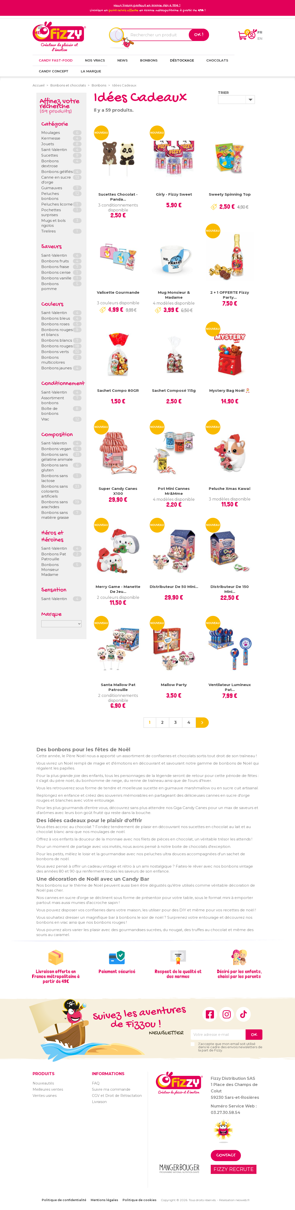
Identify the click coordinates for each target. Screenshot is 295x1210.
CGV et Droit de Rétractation (117, 1095)
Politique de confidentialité (64, 1200)
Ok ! (199, 35)
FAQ (96, 1083)
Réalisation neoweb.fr (234, 1200)
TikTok (243, 1014)
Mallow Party (174, 684)
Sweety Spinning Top (230, 194)
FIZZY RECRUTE (233, 1169)
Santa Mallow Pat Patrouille (118, 687)
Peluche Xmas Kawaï (230, 488)
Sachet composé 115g (174, 390)
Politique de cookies (139, 1200)
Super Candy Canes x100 (118, 491)
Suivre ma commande (111, 1089)
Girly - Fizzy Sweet (174, 194)
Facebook (209, 1014)
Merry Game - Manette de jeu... (118, 589)
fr (259, 32)
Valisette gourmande (118, 292)
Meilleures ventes (48, 1089)
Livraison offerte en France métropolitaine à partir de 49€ (56, 976)
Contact (225, 1155)
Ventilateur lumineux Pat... (230, 687)
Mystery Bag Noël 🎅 (229, 390)
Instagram (226, 1014)
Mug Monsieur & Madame (174, 295)
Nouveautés (43, 1083)
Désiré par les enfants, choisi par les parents (239, 973)
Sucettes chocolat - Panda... (118, 197)
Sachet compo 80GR (118, 390)
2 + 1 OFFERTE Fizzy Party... (229, 295)
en (259, 38)
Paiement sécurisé (117, 971)
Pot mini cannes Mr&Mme (174, 491)
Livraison (99, 1102)
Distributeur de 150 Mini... (230, 589)
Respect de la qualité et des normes (178, 973)
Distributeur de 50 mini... (174, 586)
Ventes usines (45, 1095)
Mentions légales (104, 1200)
